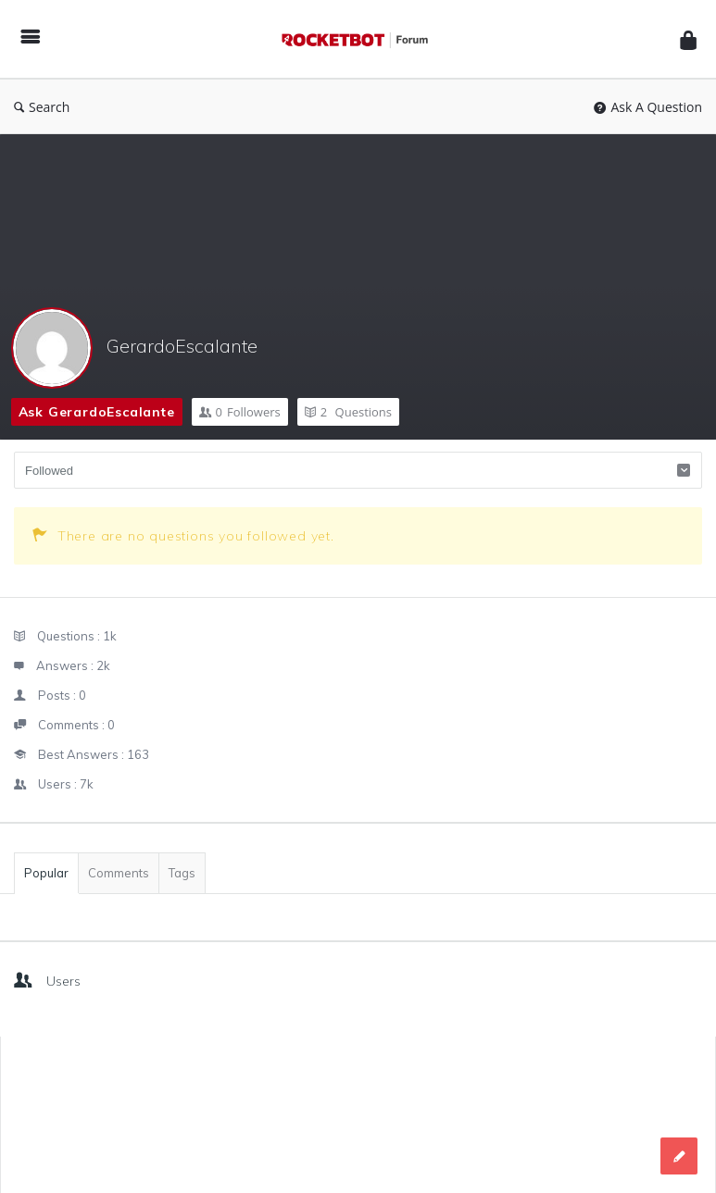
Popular (46, 872)
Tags (182, 872)
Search (41, 107)
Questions (348, 412)
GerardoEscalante (182, 345)
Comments (118, 872)
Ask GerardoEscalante (97, 412)
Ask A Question (648, 107)
